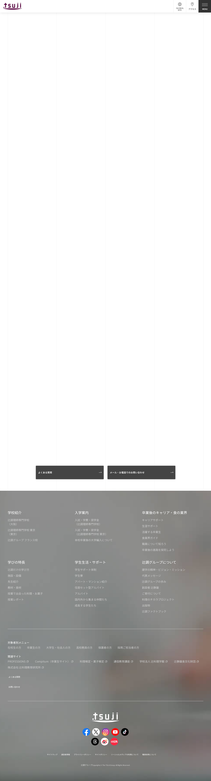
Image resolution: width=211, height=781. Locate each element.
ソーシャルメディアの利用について (130, 751)
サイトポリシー (100, 751)
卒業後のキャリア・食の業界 (164, 512)
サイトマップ (39, 751)
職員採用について (162, 751)
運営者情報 (55, 751)
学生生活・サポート (90, 562)
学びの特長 (16, 562)
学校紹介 (15, 512)
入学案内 (82, 512)
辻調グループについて (159, 562)
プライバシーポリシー (76, 751)
